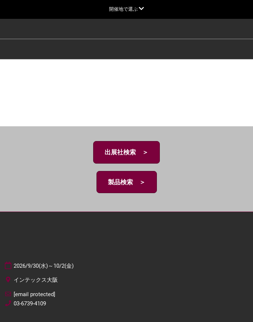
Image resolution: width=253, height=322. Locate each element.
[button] (126, 152)
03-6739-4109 (30, 303)
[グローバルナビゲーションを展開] (126, 9)
